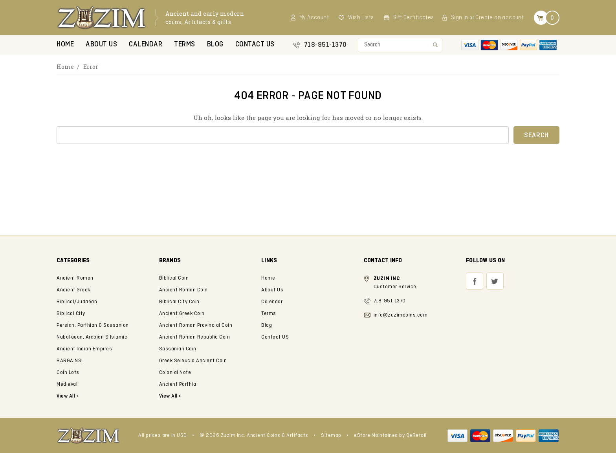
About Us (101, 44)
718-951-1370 (325, 45)
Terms (184, 44)
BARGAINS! (70, 360)
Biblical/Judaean (77, 301)
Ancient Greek (73, 290)
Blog (215, 44)
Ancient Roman (75, 278)
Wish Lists (361, 17)
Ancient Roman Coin (183, 290)
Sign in (459, 17)
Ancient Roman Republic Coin (194, 337)
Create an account (499, 17)
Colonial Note (175, 372)
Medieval (67, 384)
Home (65, 44)
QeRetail (416, 435)
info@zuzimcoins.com (401, 315)
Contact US (255, 44)
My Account (314, 17)
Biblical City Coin (179, 301)
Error (90, 66)
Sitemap (331, 435)
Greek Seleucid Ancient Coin (193, 360)
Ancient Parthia (177, 384)
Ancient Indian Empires (84, 349)
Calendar (145, 44)
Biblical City (71, 313)
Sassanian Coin (177, 349)
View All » (170, 396)
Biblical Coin (174, 278)
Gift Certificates (413, 17)
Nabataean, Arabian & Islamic (92, 337)
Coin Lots (68, 372)
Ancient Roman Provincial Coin (196, 325)
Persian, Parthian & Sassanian (93, 325)
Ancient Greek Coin (182, 313)
